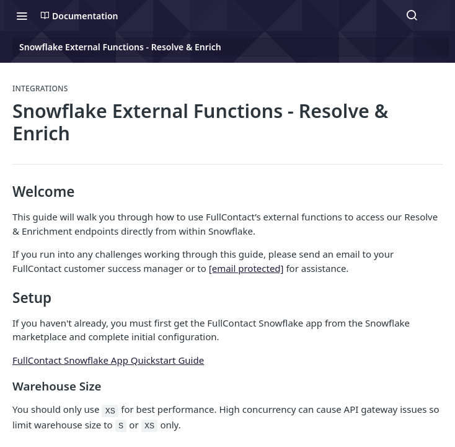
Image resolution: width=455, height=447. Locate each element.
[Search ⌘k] (411, 15)
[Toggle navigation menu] (21, 15)
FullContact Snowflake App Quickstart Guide (108, 360)
